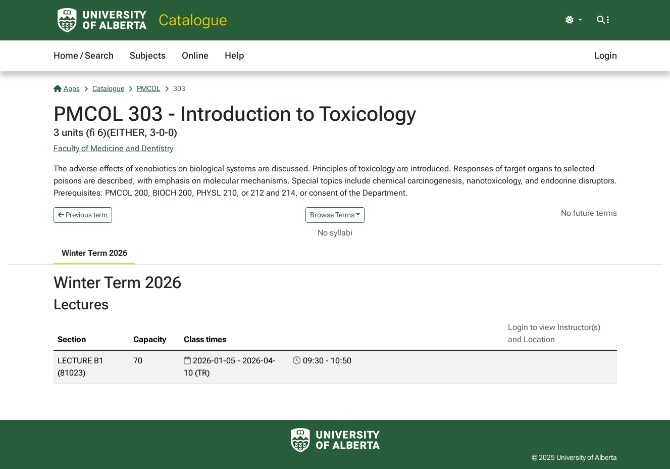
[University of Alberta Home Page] (102, 20)
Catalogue (193, 20)
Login (605, 55)
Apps (67, 88)
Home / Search (84, 55)
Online (195, 55)
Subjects (148, 55)
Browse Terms (332, 215)
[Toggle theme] (573, 20)
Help (234, 55)
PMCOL (149, 88)
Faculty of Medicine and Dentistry (113, 148)
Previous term (83, 215)
